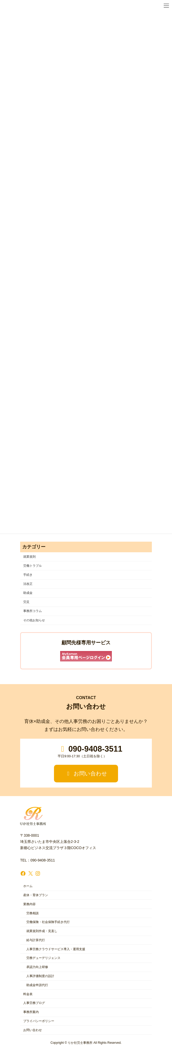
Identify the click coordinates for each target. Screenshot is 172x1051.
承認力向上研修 (37, 967)
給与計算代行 (35, 940)
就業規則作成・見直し (41, 931)
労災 (26, 602)
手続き (28, 575)
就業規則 (29, 556)
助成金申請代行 (37, 985)
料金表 (28, 994)
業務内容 (29, 904)
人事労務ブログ (34, 1003)
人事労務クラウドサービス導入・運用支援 (55, 949)
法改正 (28, 584)
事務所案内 (31, 1012)
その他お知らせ (34, 620)
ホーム (28, 886)
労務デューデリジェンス (43, 958)
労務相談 (32, 913)
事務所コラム (32, 611)
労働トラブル (32, 566)
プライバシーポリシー (38, 1021)
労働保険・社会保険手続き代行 (48, 922)
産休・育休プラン (35, 895)
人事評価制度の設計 (40, 976)
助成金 (28, 593)
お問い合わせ (86, 773)
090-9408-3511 (90, 751)
